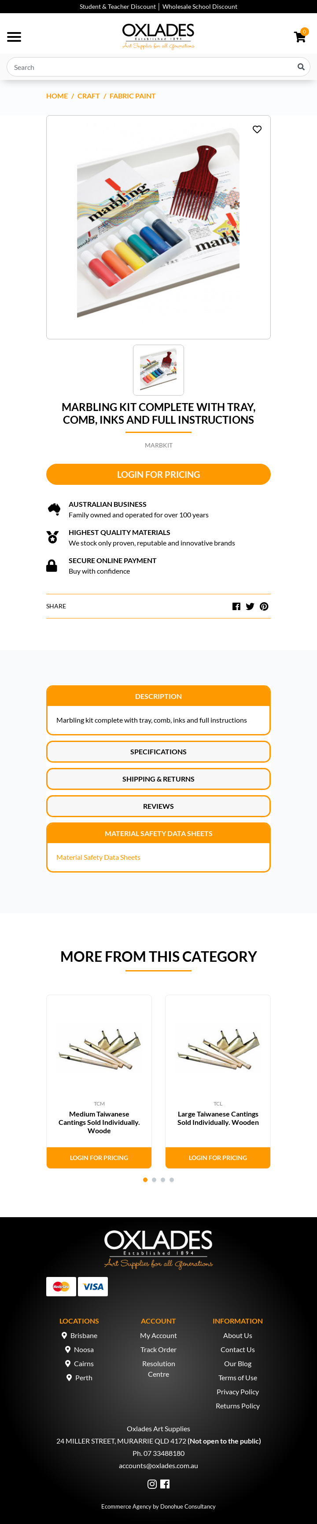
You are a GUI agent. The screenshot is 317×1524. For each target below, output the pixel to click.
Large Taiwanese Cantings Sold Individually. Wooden (218, 1117)
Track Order (158, 1349)
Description (158, 696)
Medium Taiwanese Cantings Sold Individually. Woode (99, 1122)
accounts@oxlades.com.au (158, 1465)
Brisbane (83, 1335)
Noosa (84, 1349)
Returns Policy (238, 1405)
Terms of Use (237, 1377)
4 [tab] (172, 1180)
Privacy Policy (238, 1391)
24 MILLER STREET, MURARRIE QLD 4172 (121, 1441)
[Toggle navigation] (14, 37)
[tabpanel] (99, 1082)
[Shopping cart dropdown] (300, 37)
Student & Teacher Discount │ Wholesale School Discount (158, 6)
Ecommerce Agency (126, 1506)
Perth (83, 1377)
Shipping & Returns (158, 779)
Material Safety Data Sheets (159, 833)
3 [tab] (163, 1180)
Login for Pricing (158, 474)
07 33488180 (164, 1453)
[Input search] (158, 66)
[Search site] (301, 66)
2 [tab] (154, 1180)
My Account (158, 1335)
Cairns (84, 1363)
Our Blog (237, 1363)
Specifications (158, 751)
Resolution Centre (158, 1368)
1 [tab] (145, 1180)
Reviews (158, 806)
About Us (237, 1335)
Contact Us (238, 1349)
